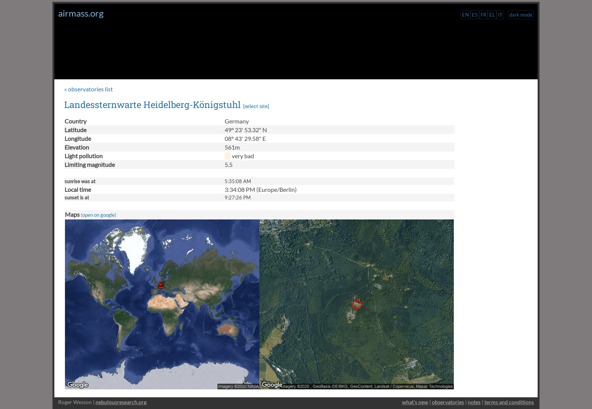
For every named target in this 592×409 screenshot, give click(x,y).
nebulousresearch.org (121, 402)
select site (256, 106)
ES (475, 15)
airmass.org (80, 13)
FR (483, 15)
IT (500, 15)
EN (465, 15)
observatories (448, 402)
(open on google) (98, 215)
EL (492, 15)
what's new (415, 402)
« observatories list (88, 89)
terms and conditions (509, 402)
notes (474, 402)
